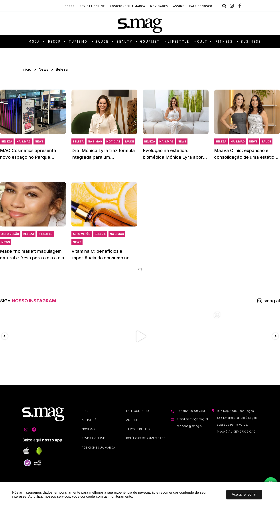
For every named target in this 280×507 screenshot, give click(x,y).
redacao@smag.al (189, 427)
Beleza (6, 142)
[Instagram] (232, 6)
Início (26, 70)
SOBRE (70, 6)
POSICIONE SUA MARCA (127, 6)
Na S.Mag (23, 142)
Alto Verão (10, 234)
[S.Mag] (140, 23)
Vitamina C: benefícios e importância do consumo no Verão (100, 258)
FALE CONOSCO (200, 6)
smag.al (272, 301)
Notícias (113, 142)
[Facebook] (240, 6)
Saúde (129, 142)
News (43, 70)
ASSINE (178, 6)
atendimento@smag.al (192, 420)
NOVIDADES (159, 6)
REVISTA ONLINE (92, 6)
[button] (244, 494)
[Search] (224, 6)
